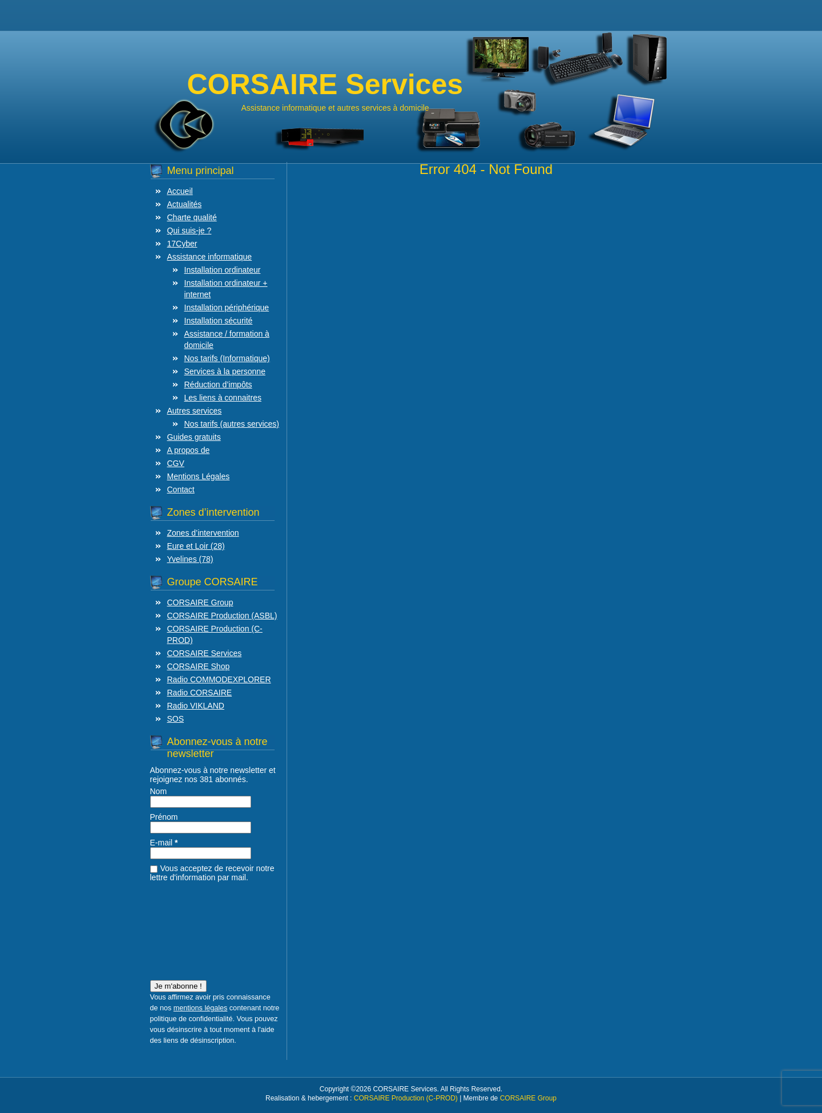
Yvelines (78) (190, 559)
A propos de (188, 450)
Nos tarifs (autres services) (231, 423)
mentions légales (201, 1008)
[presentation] (197, 928)
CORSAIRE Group (200, 602)
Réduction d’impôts (218, 384)
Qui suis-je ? (189, 230)
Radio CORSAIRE (199, 692)
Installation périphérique (226, 307)
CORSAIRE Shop (198, 666)
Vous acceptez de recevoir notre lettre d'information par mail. (212, 873)
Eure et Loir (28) (196, 546)
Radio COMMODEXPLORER (219, 679)
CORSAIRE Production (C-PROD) (406, 1098)
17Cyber (182, 243)
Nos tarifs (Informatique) (227, 358)
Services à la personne (224, 371)
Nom (158, 791)
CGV (175, 463)
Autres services (194, 410)
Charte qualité (192, 217)
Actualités (184, 204)
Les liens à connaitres (222, 397)
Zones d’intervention (203, 532)
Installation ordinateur (222, 269)
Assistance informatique (209, 256)
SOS (175, 718)
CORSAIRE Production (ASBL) (222, 615)
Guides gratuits (194, 437)
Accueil (180, 191)
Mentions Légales (198, 476)
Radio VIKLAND (195, 705)
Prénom (164, 816)
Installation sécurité (218, 320)
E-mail (164, 842)
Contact (181, 489)
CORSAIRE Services (204, 653)
